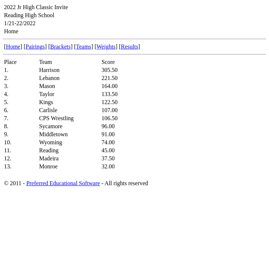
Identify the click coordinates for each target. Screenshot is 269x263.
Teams (83, 46)
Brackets (60, 46)
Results (129, 46)
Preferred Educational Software (63, 183)
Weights (105, 46)
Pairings (35, 46)
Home (13, 46)
